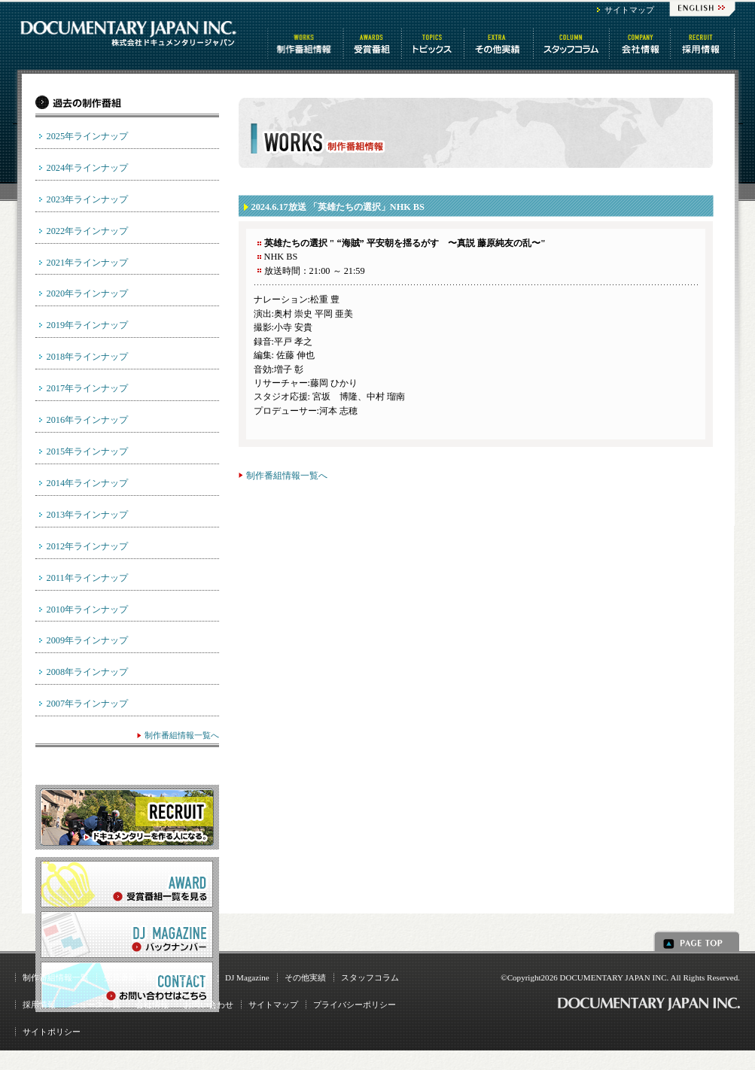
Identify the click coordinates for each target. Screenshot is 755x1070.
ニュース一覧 (95, 1004)
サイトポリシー (52, 1031)
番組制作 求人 (703, 44)
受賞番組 (373, 44)
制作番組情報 (305, 44)
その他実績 (305, 977)
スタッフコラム (572, 44)
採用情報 (39, 1004)
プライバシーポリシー (354, 1004)
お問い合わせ (208, 1004)
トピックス (434, 44)
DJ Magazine (247, 977)
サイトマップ (629, 9)
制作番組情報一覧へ (286, 475)
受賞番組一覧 (129, 977)
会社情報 (640, 44)
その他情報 (499, 44)
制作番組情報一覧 (56, 977)
